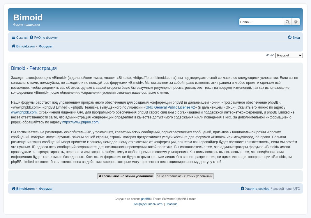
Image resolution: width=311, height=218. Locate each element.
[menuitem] (43, 37)
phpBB (145, 199)
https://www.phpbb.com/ (80, 122)
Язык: (270, 55)
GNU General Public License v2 (170, 107)
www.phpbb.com (24, 112)
